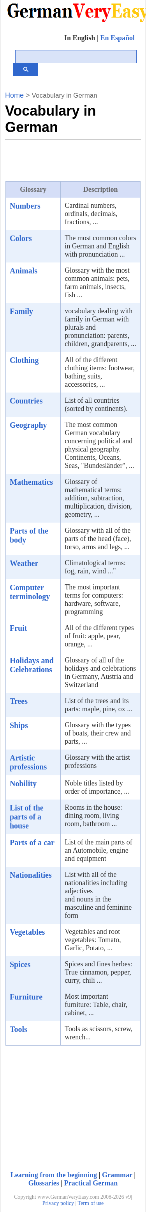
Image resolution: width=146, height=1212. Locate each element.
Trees (19, 701)
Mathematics (31, 482)
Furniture (26, 996)
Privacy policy (58, 1203)
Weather (24, 563)
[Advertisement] (67, 159)
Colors (21, 238)
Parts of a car (32, 842)
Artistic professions (28, 762)
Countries (26, 400)
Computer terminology (30, 592)
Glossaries (43, 1183)
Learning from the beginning (54, 1175)
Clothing (24, 360)
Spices (20, 964)
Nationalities (31, 875)
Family (21, 311)
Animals (23, 270)
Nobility (23, 783)
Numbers (25, 206)
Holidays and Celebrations (32, 665)
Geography (28, 425)
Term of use (91, 1203)
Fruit (18, 628)
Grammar (117, 1175)
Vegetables (27, 932)
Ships (19, 725)
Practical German (91, 1183)
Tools (18, 1029)
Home (14, 95)
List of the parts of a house (27, 816)
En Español (117, 38)
